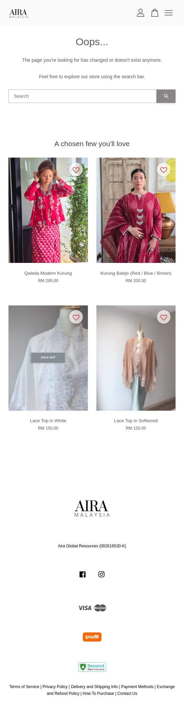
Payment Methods (137, 686)
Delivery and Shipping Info (94, 686)
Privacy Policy (55, 686)
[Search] (82, 96)
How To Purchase (98, 693)
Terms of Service (24, 686)
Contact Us (127, 693)
